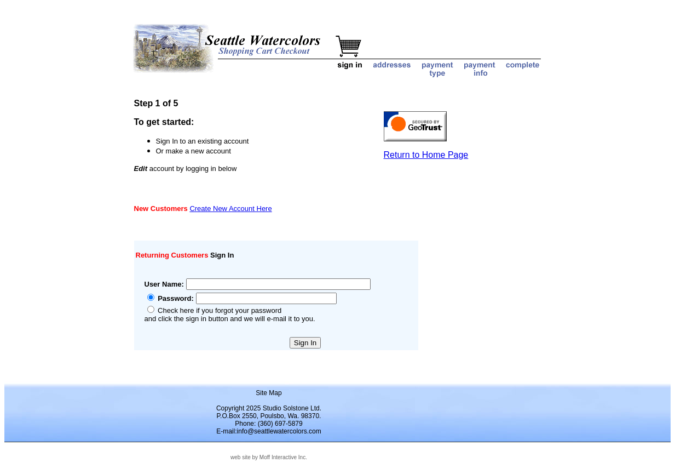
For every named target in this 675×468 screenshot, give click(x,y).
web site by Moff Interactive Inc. (268, 457)
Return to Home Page (426, 154)
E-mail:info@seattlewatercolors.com (268, 431)
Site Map (268, 393)
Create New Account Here (230, 208)
